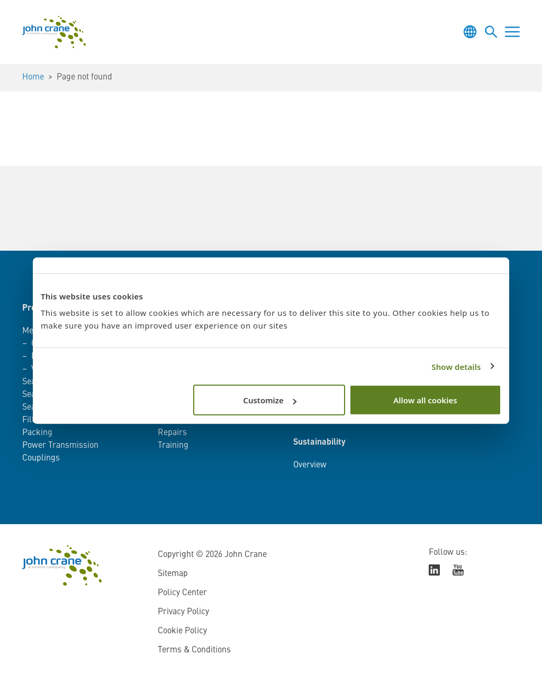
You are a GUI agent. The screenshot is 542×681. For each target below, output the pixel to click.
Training (173, 445)
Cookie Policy (182, 631)
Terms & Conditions (194, 650)
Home (33, 77)
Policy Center (182, 593)
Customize (269, 400)
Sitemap (173, 574)
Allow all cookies (425, 400)
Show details (456, 366)
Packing (37, 433)
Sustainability (319, 442)
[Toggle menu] (512, 31)
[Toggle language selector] (470, 31)
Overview (310, 465)
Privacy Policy (183, 612)
